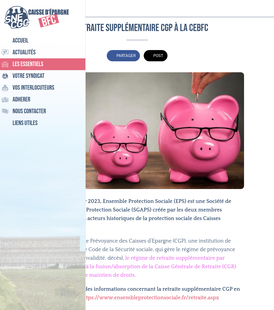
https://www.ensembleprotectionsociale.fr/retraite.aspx (150, 298)
